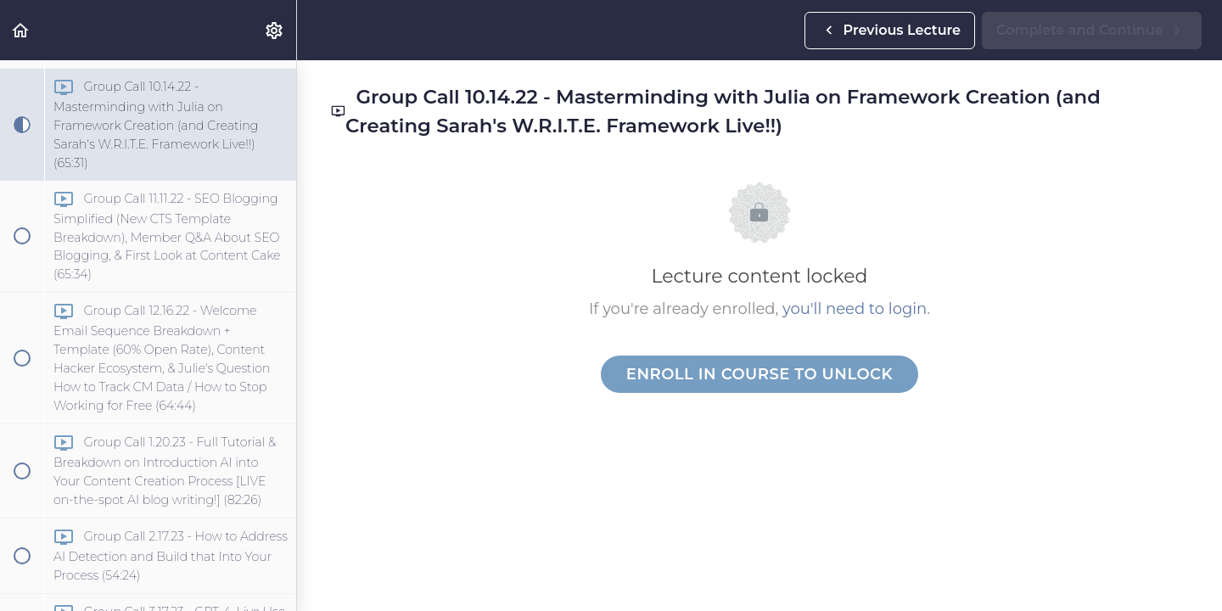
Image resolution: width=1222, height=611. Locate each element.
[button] (21, 30)
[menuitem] (275, 30)
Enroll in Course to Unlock (759, 374)
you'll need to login (854, 309)
